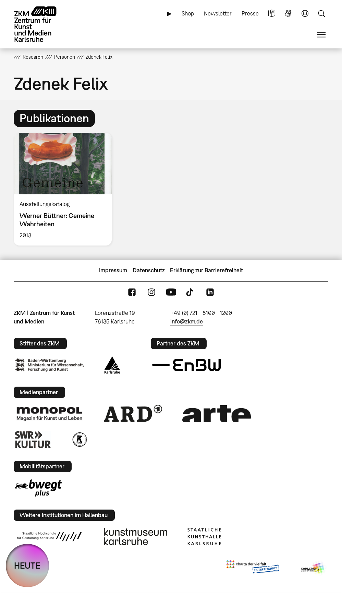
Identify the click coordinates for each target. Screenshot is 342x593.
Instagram (151, 292)
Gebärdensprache (288, 13)
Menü (321, 35)
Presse (250, 13)
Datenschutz (149, 270)
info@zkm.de (186, 321)
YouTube (171, 292)
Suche (321, 13)
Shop (188, 13)
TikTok (190, 292)
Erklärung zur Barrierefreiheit (206, 270)
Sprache (305, 13)
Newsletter (218, 13)
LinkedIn (210, 292)
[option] (66, 189)
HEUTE (27, 565)
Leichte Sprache (272, 13)
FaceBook (132, 292)
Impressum (113, 270)
